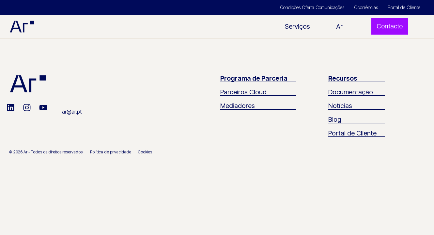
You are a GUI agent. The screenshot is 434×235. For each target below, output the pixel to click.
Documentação (350, 92)
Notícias (340, 106)
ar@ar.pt (72, 111)
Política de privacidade (110, 151)
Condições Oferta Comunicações (312, 7)
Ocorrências (366, 7)
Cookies (145, 151)
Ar (339, 26)
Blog (334, 119)
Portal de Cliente (404, 7)
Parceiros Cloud (243, 92)
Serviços (297, 26)
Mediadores (237, 106)
